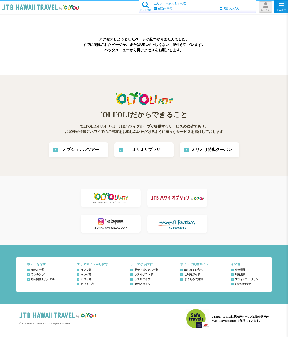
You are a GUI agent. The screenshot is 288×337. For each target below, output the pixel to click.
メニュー (281, 6)
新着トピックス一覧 (146, 269)
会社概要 (240, 269)
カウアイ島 (87, 283)
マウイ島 (86, 274)
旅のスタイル (142, 283)
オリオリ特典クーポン (211, 149)
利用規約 (240, 274)
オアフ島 (86, 269)
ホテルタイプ (142, 279)
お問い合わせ (243, 283)
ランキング (37, 274)
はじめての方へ (193, 269)
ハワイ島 (86, 279)
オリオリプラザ (146, 149)
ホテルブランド (144, 274)
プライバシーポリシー (248, 279)
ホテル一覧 (37, 269)
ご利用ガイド (192, 274)
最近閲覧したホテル (43, 279)
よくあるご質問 (193, 279)
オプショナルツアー (81, 149)
